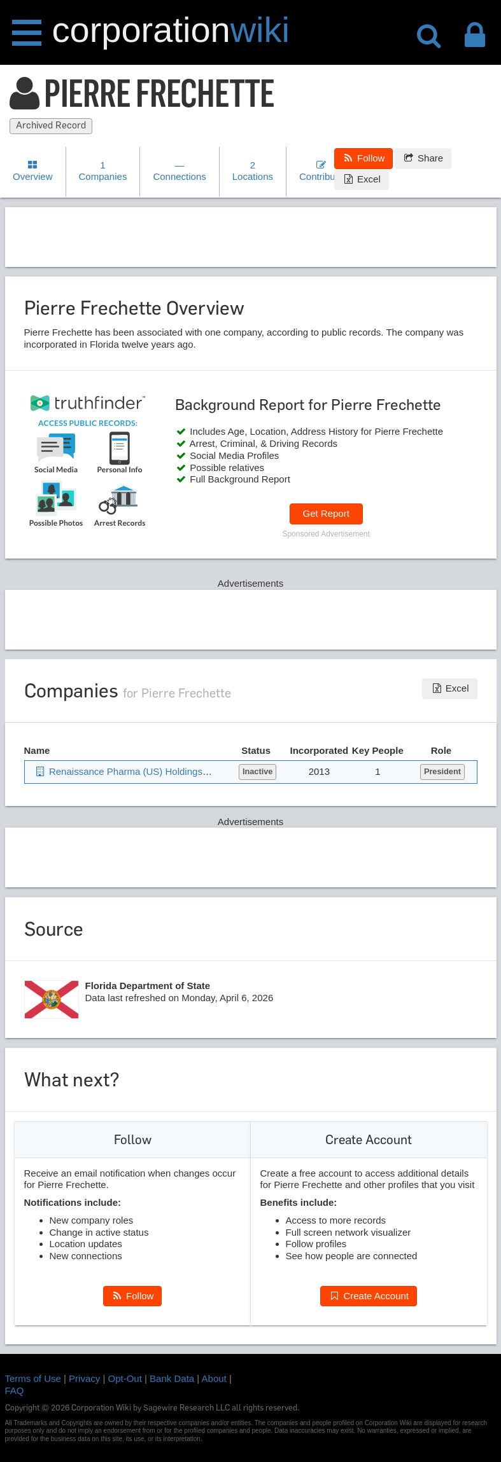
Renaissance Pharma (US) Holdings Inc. (127, 771)
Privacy (84, 1378)
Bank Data (172, 1378)
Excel (361, 179)
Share (423, 158)
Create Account (368, 1295)
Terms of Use (33, 1378)
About (214, 1378)
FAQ (14, 1390)
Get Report (325, 513)
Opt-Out (125, 1378)
